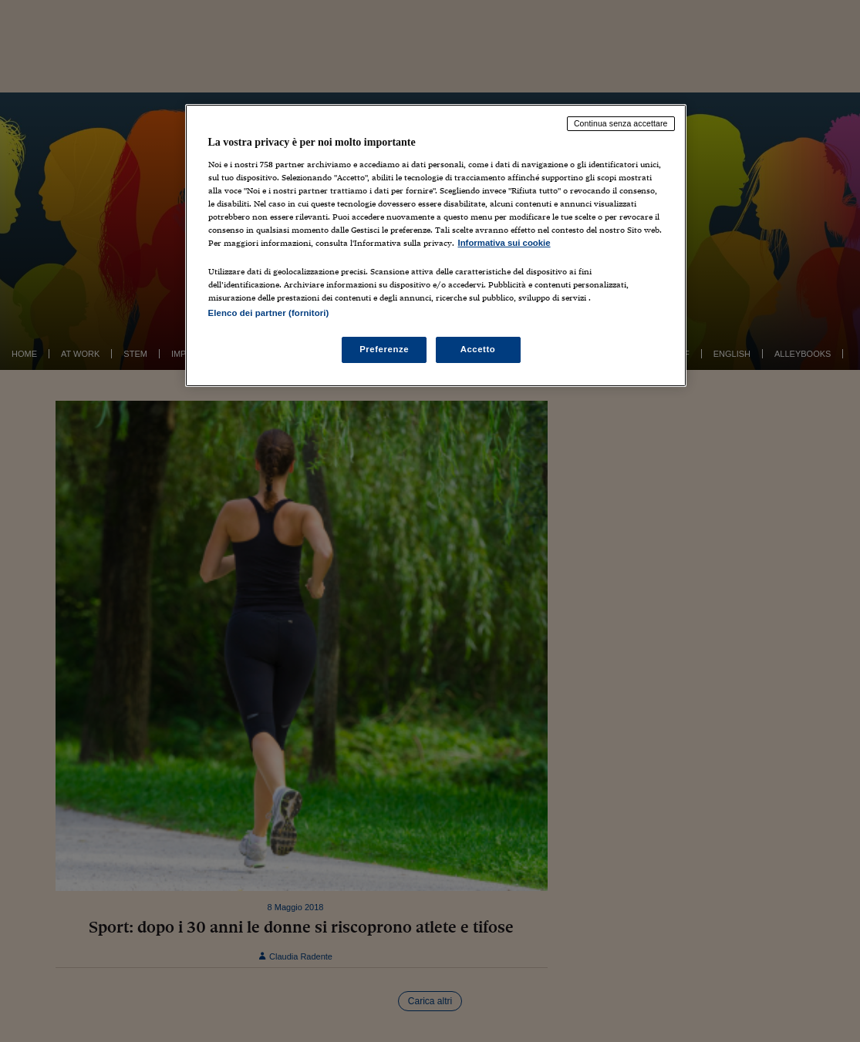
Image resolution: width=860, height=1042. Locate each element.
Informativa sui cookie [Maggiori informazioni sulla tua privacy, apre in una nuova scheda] (504, 242)
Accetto (478, 349)
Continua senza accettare (621, 123)
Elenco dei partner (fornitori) (268, 313)
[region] (435, 245)
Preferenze (384, 349)
